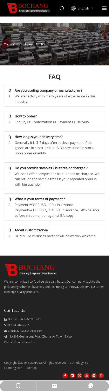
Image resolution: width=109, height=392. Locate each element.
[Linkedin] (72, 375)
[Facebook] (65, 375)
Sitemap (31, 368)
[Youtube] (86, 375)
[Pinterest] (101, 375)
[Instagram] (94, 375)
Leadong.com (13, 368)
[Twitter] (79, 375)
